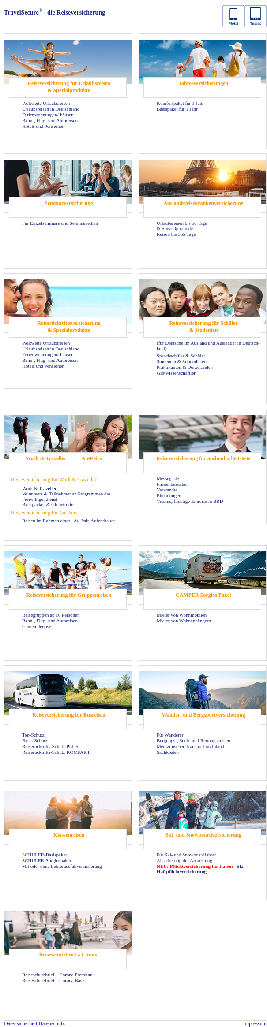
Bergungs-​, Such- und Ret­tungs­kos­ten (193, 740)
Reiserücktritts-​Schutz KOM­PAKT (56, 752)
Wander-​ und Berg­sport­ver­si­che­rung (203, 715)
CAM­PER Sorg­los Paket (203, 595)
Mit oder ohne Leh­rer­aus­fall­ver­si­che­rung (62, 866)
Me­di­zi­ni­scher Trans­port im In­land (190, 746)
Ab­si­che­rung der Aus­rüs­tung (184, 860)
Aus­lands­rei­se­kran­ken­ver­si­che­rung (203, 203)
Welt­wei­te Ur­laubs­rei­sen (46, 103)
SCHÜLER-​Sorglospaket (46, 860)
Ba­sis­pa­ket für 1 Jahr (177, 109)
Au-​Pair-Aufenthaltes (94, 520)
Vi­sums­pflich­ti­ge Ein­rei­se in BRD (190, 501)
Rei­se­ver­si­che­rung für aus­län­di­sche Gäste (203, 458)
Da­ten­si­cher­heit (20, 1023)
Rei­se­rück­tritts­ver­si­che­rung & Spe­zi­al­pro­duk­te (68, 326)
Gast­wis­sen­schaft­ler (176, 373)
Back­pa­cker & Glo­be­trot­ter (48, 504)
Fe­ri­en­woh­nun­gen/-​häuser (47, 114)
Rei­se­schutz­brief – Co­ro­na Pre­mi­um (57, 974)
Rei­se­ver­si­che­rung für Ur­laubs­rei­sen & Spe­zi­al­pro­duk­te (68, 86)
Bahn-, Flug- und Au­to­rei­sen (50, 120)
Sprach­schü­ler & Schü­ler (181, 355)
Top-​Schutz (33, 734)
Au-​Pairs (92, 458)
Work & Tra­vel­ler (46, 458)
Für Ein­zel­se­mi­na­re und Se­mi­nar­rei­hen (60, 223)
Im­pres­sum (255, 1023)
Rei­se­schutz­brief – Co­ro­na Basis (53, 980)
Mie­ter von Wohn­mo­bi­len (182, 615)
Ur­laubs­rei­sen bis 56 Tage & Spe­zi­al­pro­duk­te (182, 225)
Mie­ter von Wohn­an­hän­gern (184, 620)
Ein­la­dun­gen (169, 495)
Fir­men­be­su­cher (172, 484)
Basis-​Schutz (34, 740)
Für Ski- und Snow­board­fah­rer (186, 854)
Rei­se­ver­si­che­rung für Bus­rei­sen (68, 715)
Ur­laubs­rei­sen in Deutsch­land (50, 109)
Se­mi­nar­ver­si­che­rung (69, 203)
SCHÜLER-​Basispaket (44, 854)
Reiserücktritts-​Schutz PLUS (50, 746)
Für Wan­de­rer (170, 734)
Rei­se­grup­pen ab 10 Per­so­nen (50, 615)
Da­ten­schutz (51, 1023)
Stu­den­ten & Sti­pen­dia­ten (182, 361)
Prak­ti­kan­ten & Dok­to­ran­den (185, 367)
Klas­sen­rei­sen (68, 835)
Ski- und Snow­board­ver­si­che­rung (203, 835)
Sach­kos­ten (168, 752)
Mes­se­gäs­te (168, 478)
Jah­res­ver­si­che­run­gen (203, 83)
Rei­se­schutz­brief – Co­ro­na (68, 955)
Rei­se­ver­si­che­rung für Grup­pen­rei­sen (69, 595)
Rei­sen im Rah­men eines (46, 520)
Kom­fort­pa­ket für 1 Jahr (180, 103)
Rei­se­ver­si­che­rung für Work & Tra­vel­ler (53, 479)
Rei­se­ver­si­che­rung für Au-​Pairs (44, 513)
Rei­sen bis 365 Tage (176, 234)
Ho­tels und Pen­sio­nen (43, 126)
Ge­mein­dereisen (37, 626)
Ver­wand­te (167, 489)
